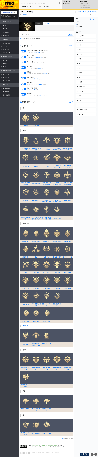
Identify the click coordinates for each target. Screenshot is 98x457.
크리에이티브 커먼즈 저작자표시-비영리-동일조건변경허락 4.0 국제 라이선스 (45, 445)
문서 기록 (93, 12)
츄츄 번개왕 (34, 89)
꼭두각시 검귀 (29, 62)
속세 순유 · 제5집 (67, 241)
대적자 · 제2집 (36, 321)
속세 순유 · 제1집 (25, 241)
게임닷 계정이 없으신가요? (6, 15)
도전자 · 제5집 (25, 288)
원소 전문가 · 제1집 (57, 257)
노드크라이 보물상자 (37, 6)
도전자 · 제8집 (57, 288)
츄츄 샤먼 (41, 84)
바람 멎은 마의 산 (57, 218)
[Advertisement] (46, 19)
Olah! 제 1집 (26, 344)
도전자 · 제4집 (67, 3)
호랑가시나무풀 (29, 6)
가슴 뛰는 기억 (36, 126)
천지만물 (26, 126)
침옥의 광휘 (25, 201)
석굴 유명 (46, 166)
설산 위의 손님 (46, 149)
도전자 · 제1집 (36, 272)
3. (21, 102)
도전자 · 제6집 (36, 288)
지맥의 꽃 (51, 6)
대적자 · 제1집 (25, 321)
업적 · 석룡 (46, 23)
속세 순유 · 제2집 (36, 241)
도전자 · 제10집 (25, 304)
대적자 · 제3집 (46, 321)
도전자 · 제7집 (46, 288)
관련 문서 (79, 12)
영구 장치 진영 (35, 79)
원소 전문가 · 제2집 (67, 257)
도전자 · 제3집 (57, 272)
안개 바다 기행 (25, 166)
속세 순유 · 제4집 (57, 241)
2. (21, 46)
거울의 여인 (41, 95)
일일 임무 (25, 326)
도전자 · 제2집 (46, 272)
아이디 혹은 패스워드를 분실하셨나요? (8, 16)
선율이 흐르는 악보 (46, 433)
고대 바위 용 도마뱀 (38, 57)
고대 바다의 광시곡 (36, 201)
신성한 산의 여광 (67, 201)
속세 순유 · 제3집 (46, 241)
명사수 (25, 272)
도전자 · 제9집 (67, 288)
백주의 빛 (36, 166)
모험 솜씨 (36, 257)
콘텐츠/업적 (25, 14)
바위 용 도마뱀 (37, 52)
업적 (21, 39)
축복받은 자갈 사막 (36, 183)
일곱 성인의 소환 (36, 433)
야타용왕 (45, 73)
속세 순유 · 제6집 (25, 257)
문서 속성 (86, 12)
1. (21, 34)
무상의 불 (39, 68)
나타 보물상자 (46, 6)
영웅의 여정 (46, 257)
